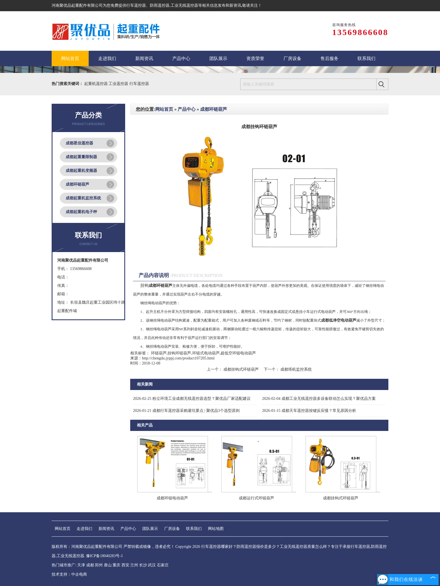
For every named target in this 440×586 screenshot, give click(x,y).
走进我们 (84, 529)
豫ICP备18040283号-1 (104, 556)
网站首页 (164, 109)
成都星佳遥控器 (79, 143)
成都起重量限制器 (81, 157)
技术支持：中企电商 (69, 574)
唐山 (108, 565)
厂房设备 (172, 529)
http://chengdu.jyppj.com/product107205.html (178, 358)
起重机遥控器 (96, 84)
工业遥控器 (119, 84)
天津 (81, 565)
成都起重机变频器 (81, 171)
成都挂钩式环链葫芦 (241, 369)
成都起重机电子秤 (81, 212)
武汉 (152, 565)
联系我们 (194, 529)
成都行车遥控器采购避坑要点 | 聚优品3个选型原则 (186, 411)
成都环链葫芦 (77, 184)
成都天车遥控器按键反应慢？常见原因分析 (309, 411)
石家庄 (163, 565)
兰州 (134, 565)
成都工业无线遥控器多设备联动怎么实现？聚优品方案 (319, 398)
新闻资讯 (106, 529)
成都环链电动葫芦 (172, 498)
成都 (90, 565)
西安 (125, 565)
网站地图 (216, 529)
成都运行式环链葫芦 (256, 498)
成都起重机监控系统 (83, 198)
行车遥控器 (136, 5)
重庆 (116, 565)
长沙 (143, 565)
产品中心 (187, 109)
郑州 (99, 565)
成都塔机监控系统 (295, 369)
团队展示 (150, 529)
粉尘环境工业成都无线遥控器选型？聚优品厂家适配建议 (192, 398)
